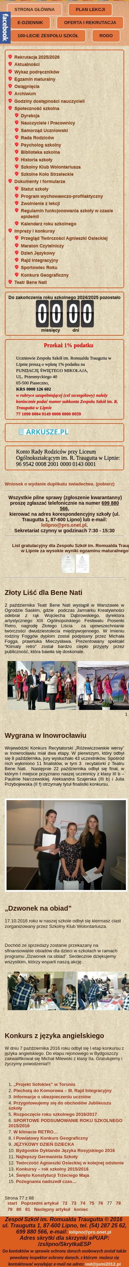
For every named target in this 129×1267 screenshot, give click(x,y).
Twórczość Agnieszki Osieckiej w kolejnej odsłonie (70, 1162)
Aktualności (27, 64)
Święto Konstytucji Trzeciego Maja (52, 1175)
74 (82, 1203)
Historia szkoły (37, 159)
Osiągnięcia (27, 86)
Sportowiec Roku (39, 267)
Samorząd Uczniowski (44, 130)
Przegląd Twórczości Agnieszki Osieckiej (64, 238)
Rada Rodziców (37, 137)
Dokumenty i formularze (39, 181)
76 (100, 1203)
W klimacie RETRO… (35, 1131)
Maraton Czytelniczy (42, 245)
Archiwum (25, 93)
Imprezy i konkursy (34, 230)
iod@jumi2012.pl (103, 1264)
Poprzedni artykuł (39, 1203)
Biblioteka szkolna (40, 152)
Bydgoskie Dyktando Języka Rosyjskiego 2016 (65, 1150)
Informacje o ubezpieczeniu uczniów (52, 1096)
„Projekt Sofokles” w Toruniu (44, 1084)
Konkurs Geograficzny (45, 275)
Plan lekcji (90, 9)
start (12, 1203)
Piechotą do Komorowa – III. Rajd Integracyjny (62, 1090)
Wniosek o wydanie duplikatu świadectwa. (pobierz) (60, 483)
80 (18, 1209)
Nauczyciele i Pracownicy (48, 122)
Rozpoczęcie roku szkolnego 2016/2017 (55, 1114)
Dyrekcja (30, 115)
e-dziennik (30, 22)
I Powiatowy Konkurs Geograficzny (50, 1138)
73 (73, 1203)
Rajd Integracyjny (39, 260)
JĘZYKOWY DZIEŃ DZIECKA (43, 1144)
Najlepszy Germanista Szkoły (47, 1156)
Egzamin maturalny (34, 79)
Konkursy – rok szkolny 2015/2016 (52, 1169)
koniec (81, 1209)
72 (65, 1203)
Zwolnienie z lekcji (40, 203)
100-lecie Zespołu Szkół (48, 35)
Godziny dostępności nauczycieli (49, 101)
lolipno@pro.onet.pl (64, 525)
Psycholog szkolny (41, 144)
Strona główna (34, 9)
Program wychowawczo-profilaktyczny (62, 196)
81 (27, 1209)
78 (118, 1203)
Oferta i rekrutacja (90, 22)
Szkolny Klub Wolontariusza (51, 166)
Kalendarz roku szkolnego (48, 223)
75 (91, 1203)
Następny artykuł (52, 1209)
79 (10, 1209)
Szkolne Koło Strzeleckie (47, 174)
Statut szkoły (35, 188)
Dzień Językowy (38, 252)
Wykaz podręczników (37, 71)
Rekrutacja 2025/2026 (37, 57)
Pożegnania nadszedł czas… (46, 1181)
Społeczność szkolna (37, 108)
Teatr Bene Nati (30, 282)
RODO (106, 35)
